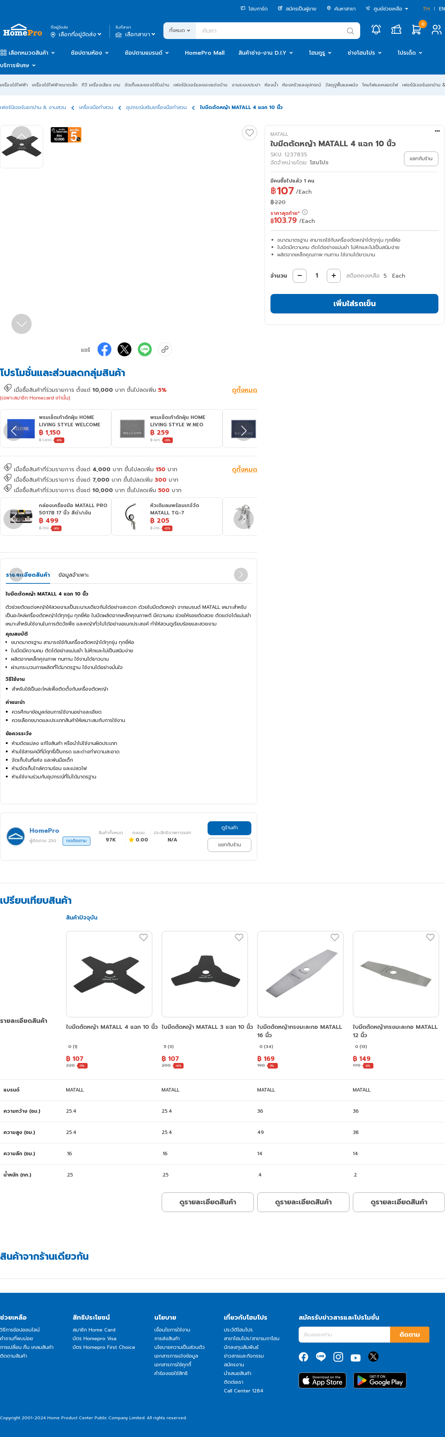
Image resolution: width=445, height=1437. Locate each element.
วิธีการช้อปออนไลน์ (20, 1330)
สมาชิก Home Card (94, 1330)
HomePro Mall (205, 53)
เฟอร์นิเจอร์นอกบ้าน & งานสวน (33, 107)
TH (426, 9)
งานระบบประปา (246, 84)
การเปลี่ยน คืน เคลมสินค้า (27, 1347)
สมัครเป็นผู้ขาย (297, 9)
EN (442, 9)
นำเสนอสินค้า (237, 1373)
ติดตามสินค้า (13, 1356)
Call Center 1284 (244, 1391)
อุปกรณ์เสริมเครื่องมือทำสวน (156, 107)
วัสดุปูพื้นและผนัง (341, 84)
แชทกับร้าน (229, 844)
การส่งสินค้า (167, 1338)
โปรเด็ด (407, 53)
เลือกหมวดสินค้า (28, 53)
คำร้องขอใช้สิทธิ (171, 1373)
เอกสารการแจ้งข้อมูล (176, 1356)
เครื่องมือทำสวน (96, 107)
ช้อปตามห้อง (86, 53)
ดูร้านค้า (229, 827)
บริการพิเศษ (14, 65)
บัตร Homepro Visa (94, 1338)
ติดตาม (409, 1334)
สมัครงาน (234, 1364)
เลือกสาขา (136, 34)
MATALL (279, 134)
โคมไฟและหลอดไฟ (380, 84)
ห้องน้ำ (271, 84)
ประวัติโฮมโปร (238, 1330)
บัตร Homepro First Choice (104, 1347)
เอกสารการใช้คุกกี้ (172, 1364)
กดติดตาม (76, 841)
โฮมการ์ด (254, 9)
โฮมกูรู (317, 53)
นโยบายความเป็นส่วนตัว (179, 1347)
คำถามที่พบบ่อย (16, 1338)
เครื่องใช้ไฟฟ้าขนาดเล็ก (55, 84)
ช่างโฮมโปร (361, 53)
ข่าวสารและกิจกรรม (244, 1356)
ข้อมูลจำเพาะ (73, 575)
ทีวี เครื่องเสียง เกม (101, 84)
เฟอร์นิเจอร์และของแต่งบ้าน (200, 84)
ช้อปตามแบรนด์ (143, 53)
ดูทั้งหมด (244, 391)
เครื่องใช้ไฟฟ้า (14, 84)
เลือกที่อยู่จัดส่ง (77, 34)
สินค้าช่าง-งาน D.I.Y (262, 53)
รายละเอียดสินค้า (28, 575)
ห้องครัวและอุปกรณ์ (301, 84)
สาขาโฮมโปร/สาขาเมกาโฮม (252, 1338)
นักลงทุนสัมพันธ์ (241, 1347)
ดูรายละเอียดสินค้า (207, 1202)
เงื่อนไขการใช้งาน (172, 1330)
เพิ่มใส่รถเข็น (354, 303)
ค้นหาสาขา (341, 9)
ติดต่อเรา (233, 1382)
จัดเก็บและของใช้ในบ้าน (146, 84)
